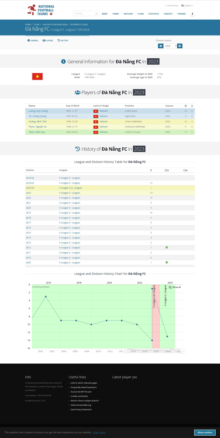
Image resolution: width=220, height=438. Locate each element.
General (32, 40)
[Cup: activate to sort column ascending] (185, 170)
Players (47, 40)
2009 (28, 262)
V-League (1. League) (69, 177)
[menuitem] (153, 350)
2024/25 (30, 182)
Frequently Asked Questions (84, 387)
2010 (28, 257)
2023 (28, 192)
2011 (28, 252)
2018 (28, 217)
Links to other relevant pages (84, 383)
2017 (28, 222)
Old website (171, 5)
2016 (28, 227)
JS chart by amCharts (41, 287)
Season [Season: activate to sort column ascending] (30, 170)
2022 (28, 197)
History (62, 40)
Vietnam (104, 110)
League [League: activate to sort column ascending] (63, 170)
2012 (28, 247)
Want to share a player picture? (85, 400)
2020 (28, 207)
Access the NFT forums (81, 391)
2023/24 (30, 187)
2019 (28, 212)
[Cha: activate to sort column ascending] (166, 170)
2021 (28, 202)
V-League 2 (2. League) (70, 187)
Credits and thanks (79, 396)
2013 (28, 242)
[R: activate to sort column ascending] (151, 170)
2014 (28, 237)
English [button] (187, 5)
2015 (28, 232)
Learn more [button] (99, 432)
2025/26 (30, 177)
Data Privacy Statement (81, 409)
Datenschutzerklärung (81, 405)
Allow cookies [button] (205, 432)
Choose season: (164, 40)
